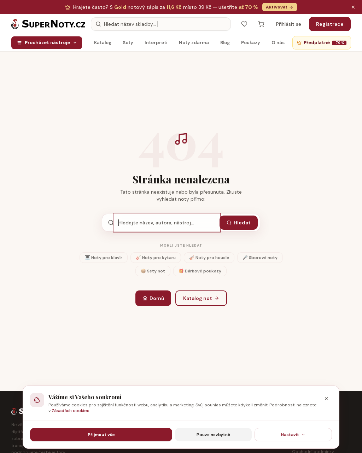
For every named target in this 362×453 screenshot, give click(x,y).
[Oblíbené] (244, 24)
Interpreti (156, 44)
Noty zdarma (194, 44)
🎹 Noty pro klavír (103, 257)
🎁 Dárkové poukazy (200, 271)
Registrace (330, 24)
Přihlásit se (288, 24)
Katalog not (201, 298)
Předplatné (321, 43)
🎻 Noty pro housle (209, 257)
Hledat (239, 222)
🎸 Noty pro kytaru (156, 257)
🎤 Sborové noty (260, 257)
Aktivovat (279, 7)
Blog (225, 44)
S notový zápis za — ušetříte (165, 7)
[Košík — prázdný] (261, 24)
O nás (278, 44)
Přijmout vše (101, 434)
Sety (128, 44)
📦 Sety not (153, 271)
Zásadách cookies (70, 410)
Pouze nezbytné (213, 434)
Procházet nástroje (47, 43)
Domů (153, 298)
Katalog (102, 44)
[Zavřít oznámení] (353, 7)
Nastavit (293, 434)
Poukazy (250, 44)
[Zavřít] (326, 398)
